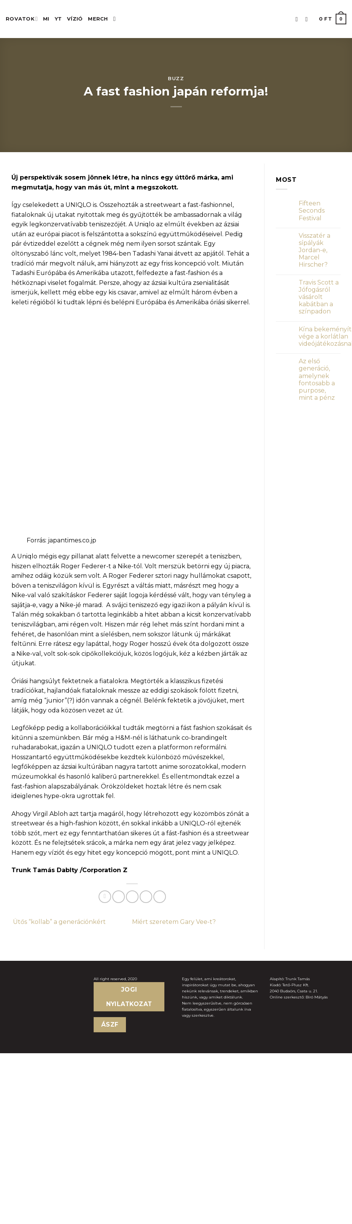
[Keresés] (116, 18)
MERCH (98, 19)
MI (46, 19)
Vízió (75, 19)
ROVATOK (22, 18)
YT (58, 19)
